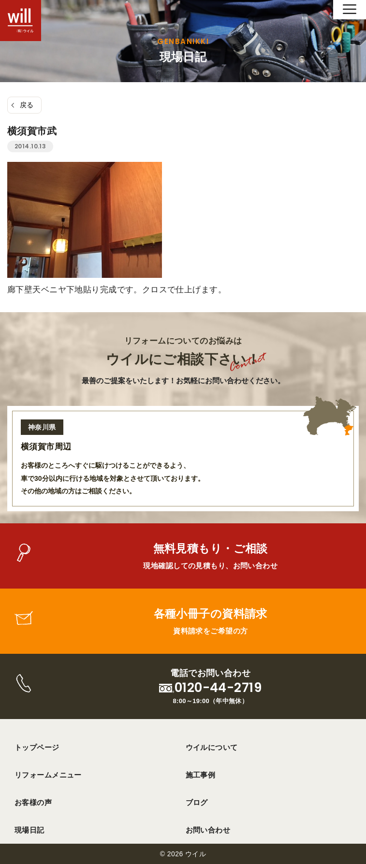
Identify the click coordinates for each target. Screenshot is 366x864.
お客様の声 (33, 802)
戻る (27, 105)
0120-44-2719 (218, 687)
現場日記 (29, 830)
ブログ (197, 802)
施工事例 (201, 775)
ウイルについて (212, 747)
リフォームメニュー (48, 775)
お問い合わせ (208, 830)
